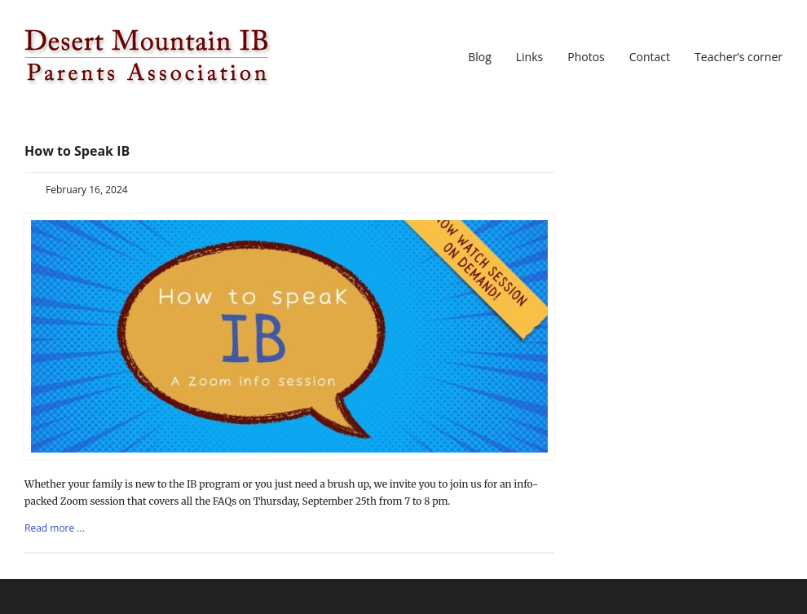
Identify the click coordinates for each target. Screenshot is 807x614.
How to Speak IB (77, 151)
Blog (480, 57)
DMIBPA (147, 57)
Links (529, 57)
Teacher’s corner (739, 57)
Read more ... (54, 528)
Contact (649, 57)
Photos (586, 57)
